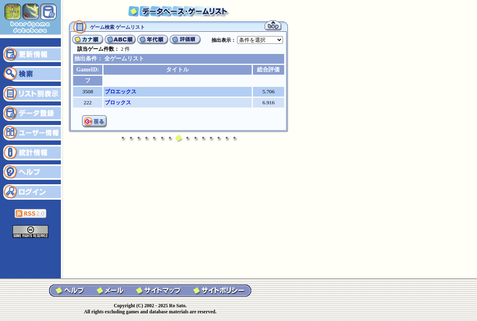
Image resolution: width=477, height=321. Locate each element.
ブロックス (118, 102)
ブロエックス (120, 91)
